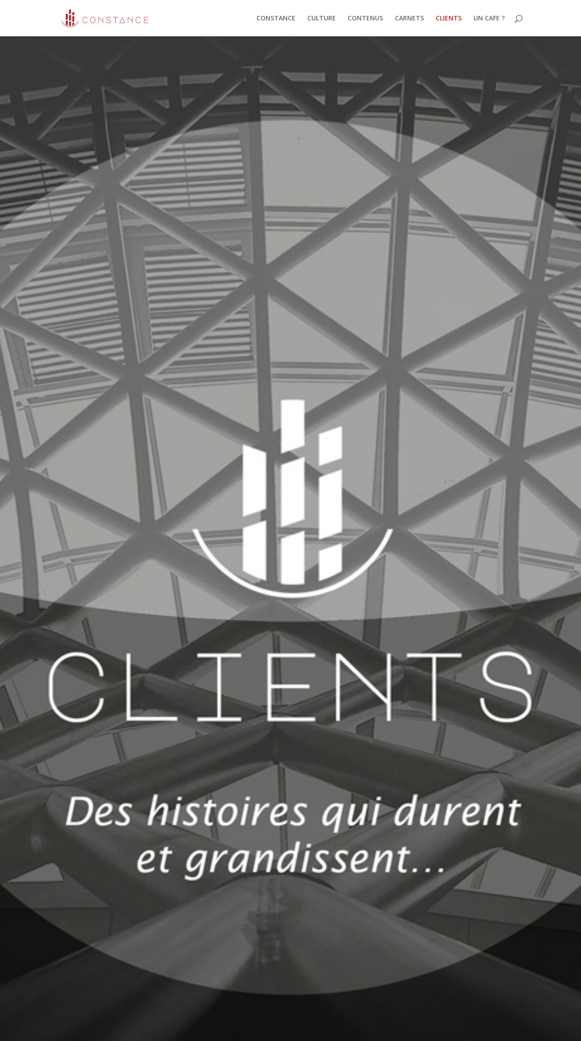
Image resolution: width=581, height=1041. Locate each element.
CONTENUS (365, 18)
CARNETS (409, 18)
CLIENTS (449, 18)
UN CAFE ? (489, 18)
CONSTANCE (275, 18)
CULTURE (321, 18)
